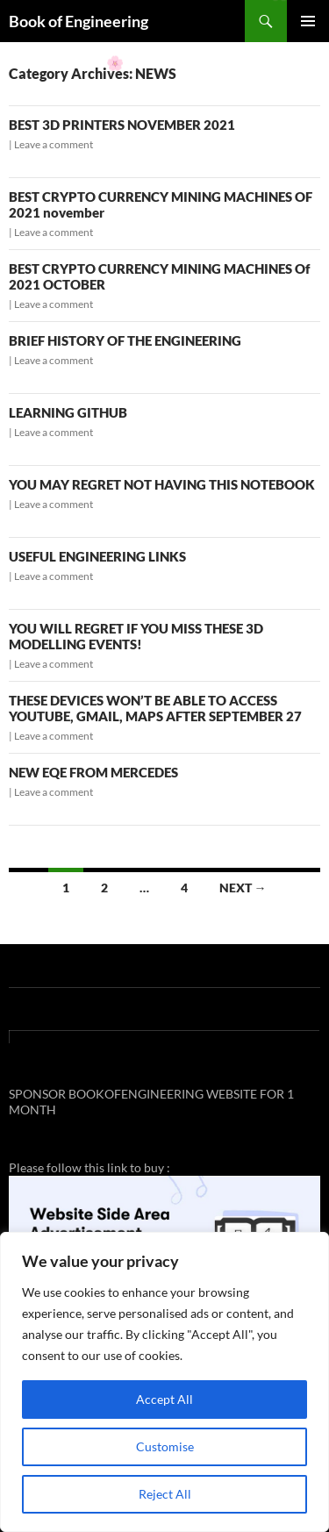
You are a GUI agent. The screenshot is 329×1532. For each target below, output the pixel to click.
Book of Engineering (78, 21)
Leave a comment (53, 144)
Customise (165, 1446)
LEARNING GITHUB (68, 412)
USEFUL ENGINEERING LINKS (97, 556)
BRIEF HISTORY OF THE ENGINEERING (125, 340)
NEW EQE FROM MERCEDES (93, 772)
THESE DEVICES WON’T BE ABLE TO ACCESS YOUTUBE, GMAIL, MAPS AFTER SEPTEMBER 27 (155, 708)
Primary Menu (308, 21)
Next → (243, 887)
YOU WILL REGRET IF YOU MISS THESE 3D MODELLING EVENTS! (136, 636)
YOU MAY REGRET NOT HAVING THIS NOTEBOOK (162, 484)
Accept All (164, 1399)
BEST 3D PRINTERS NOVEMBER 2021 (122, 124)
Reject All (165, 1493)
